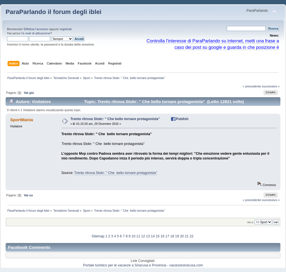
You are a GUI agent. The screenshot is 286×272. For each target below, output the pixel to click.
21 (187, 236)
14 (153, 236)
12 (143, 236)
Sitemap (98, 236)
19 (177, 236)
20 (182, 236)
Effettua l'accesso (36, 29)
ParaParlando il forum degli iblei (53, 11)
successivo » (271, 86)
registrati (65, 29)
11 (138, 236)
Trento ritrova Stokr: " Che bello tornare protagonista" (115, 119)
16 (163, 236)
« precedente (252, 86)
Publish (182, 119)
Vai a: (250, 222)
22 (192, 236)
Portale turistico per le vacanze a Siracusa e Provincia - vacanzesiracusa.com (143, 265)
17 (167, 236)
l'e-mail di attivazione (35, 33)
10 (133, 236)
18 (172, 236)
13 (148, 236)
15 (157, 236)
